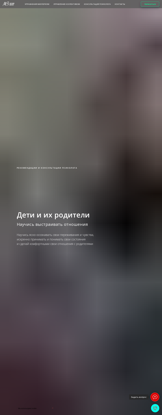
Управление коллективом (66, 4)
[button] (150, 4)
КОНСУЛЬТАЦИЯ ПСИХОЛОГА (97, 4)
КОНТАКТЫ (120, 4)
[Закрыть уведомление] (52, 408)
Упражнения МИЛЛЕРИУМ (37, 4)
